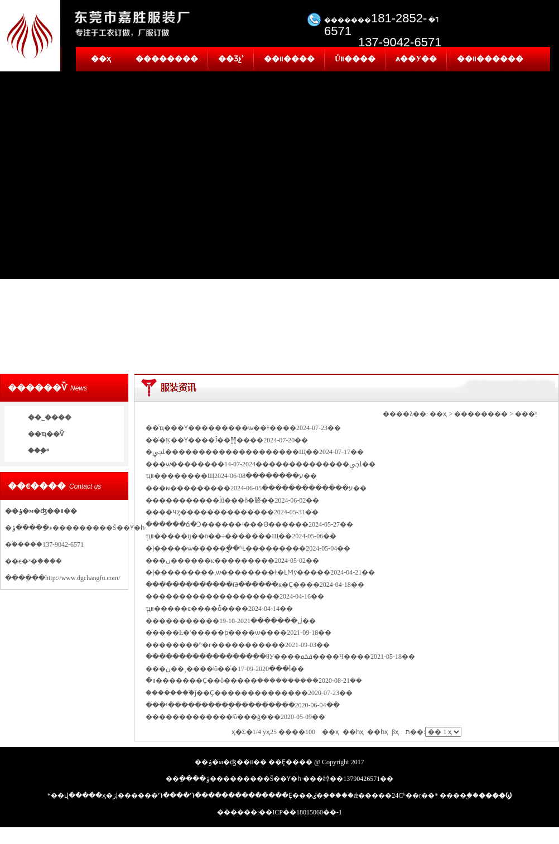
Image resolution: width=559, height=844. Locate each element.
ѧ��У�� (416, 59)
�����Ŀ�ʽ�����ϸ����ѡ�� (209, 632)
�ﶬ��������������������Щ (226, 452)
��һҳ (377, 732)
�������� (167, 59)
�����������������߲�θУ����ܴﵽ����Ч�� (251, 656)
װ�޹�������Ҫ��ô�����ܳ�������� (226, 680)
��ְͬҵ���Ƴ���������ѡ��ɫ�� (214, 428)
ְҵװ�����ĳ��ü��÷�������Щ (212, 536)
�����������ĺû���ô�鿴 (203, 500)
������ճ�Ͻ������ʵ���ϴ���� (220, 524)
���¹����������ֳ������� (214, 705)
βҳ (395, 732)
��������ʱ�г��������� (209, 645)
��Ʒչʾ (231, 59)
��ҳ (101, 59)
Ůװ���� (355, 59)
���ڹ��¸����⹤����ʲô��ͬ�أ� (218, 669)
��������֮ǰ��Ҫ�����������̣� (220, 693)
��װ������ (490, 59)
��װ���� (289, 59)
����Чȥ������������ (203, 512)
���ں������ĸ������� (203, 561)
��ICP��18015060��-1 (300, 812)
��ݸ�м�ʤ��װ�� (41, 511)
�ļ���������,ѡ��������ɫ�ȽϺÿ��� (231, 572)
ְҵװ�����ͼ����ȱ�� (190, 608)
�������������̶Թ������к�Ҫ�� (226, 585)
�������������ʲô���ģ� (206, 717)
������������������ (206, 596)
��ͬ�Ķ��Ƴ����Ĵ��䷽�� (198, 440)
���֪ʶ (38, 451)
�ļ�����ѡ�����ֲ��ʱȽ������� (219, 548)
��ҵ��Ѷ (46, 434)
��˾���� (49, 417)
